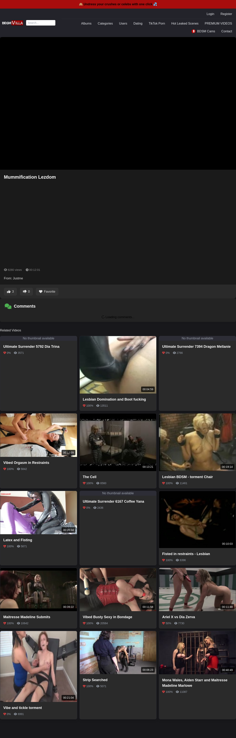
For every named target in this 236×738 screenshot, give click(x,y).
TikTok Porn (157, 23)
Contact (226, 31)
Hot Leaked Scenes (185, 23)
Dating (137, 23)
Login (210, 14)
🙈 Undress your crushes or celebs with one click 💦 (118, 4)
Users (123, 23)
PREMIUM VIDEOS (218, 23)
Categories (105, 23)
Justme (18, 278)
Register (226, 14)
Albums (86, 23)
